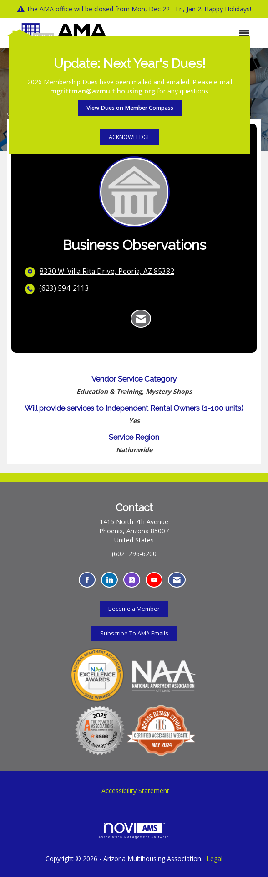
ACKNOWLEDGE (130, 137)
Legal (214, 858)
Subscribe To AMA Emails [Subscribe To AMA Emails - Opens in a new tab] (134, 633)
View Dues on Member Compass (129, 108)
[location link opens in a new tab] (107, 272)
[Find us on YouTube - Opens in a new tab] (154, 580)
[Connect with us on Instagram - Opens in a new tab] (131, 580)
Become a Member (134, 609)
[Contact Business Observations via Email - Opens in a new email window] (141, 319)
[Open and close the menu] (182, 33)
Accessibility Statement (135, 790)
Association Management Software (134, 831)
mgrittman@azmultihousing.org (102, 91)
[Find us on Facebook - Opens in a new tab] (87, 580)
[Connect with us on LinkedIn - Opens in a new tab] (109, 580)
